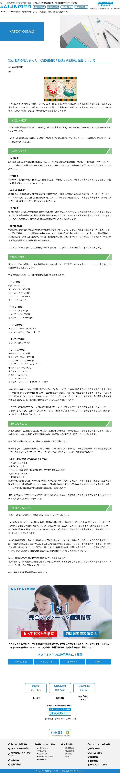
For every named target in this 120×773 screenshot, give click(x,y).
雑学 (10, 72)
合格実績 (15, 760)
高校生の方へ (43, 754)
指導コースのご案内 (46, 744)
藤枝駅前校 (72, 662)
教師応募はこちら (83, 698)
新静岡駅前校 (21, 662)
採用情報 (60, 698)
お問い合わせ (67, 7)
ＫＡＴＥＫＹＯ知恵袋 (100, 744)
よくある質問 (96, 753)
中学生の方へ (43, 751)
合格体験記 (16, 764)
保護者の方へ (43, 759)
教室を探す (69, 744)
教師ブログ (95, 748)
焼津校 (98, 662)
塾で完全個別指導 (39, 7)
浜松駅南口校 (46, 662)
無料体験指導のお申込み (60, 688)
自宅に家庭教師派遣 (53, 7)
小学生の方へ (43, 748)
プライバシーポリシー (100, 765)
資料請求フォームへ (36, 688)
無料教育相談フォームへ (84, 688)
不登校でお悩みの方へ (46, 756)
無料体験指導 (81, 7)
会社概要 (36, 698)
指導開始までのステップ (21, 754)
